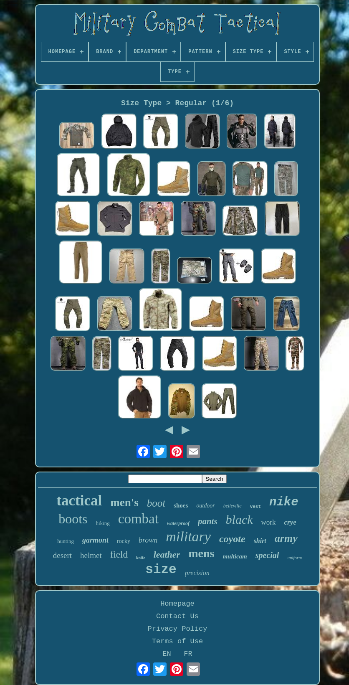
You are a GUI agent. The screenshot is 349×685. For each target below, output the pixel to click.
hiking (103, 523)
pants (207, 521)
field (119, 554)
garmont (95, 540)
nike (283, 502)
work (268, 522)
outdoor (205, 505)
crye (290, 522)
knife (140, 558)
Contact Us (177, 616)
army (286, 538)
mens (201, 553)
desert (62, 555)
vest (255, 506)
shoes (181, 505)
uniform (294, 557)
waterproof (178, 523)
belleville (232, 506)
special (267, 555)
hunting (65, 541)
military (188, 536)
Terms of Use (177, 641)
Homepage (177, 604)
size (160, 569)
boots (72, 518)
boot (156, 503)
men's (124, 502)
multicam (235, 556)
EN (166, 654)
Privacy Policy (177, 629)
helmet (91, 555)
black (239, 519)
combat (138, 518)
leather (167, 554)
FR (188, 654)
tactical (79, 500)
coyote (232, 538)
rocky (123, 541)
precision (197, 572)
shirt (260, 540)
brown (148, 540)
